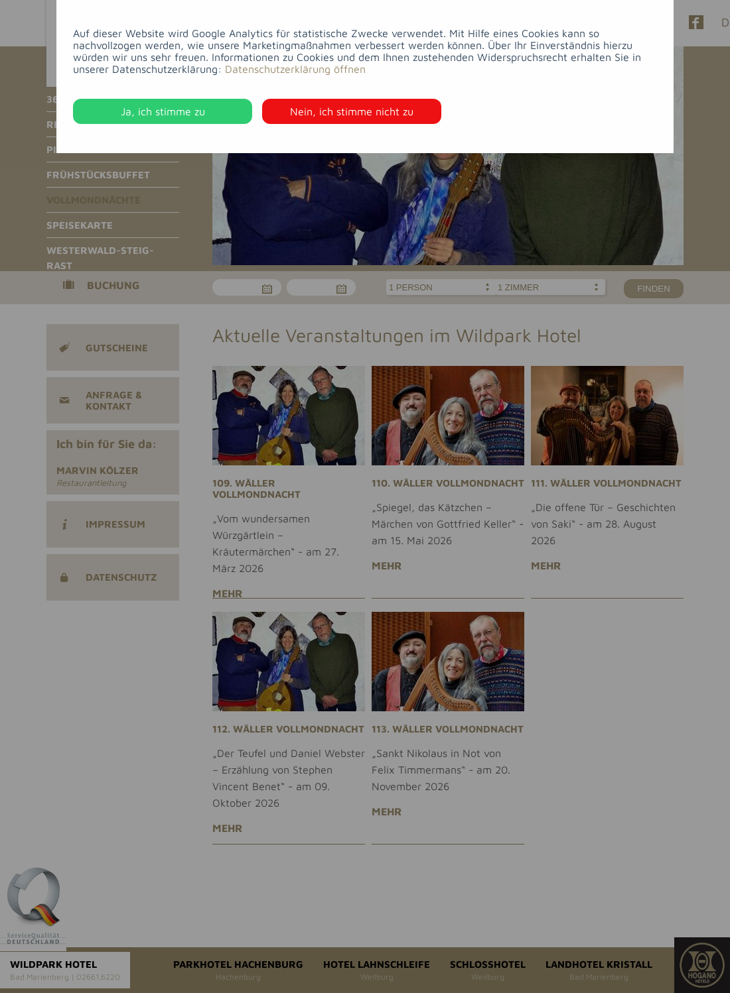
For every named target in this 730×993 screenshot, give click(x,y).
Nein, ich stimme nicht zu (351, 111)
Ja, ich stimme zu (163, 111)
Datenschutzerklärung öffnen (295, 69)
